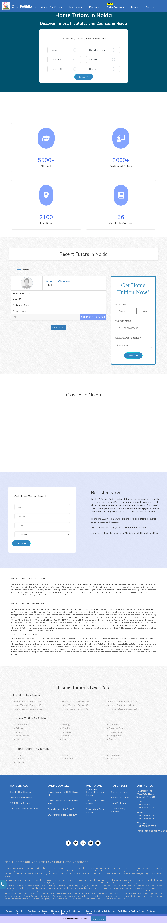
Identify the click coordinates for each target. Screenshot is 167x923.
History (19, 739)
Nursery (54, 50)
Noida (65, 755)
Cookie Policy (44, 912)
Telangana (114, 755)
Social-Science (23, 735)
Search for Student (120, 797)
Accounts (67, 735)
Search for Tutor (119, 792)
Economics (114, 724)
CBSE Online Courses (20, 803)
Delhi (18, 755)
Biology (66, 724)
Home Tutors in (27, 701)
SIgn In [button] (150, 7)
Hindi (65, 739)
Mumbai (20, 758)
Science (20, 728)
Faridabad (21, 762)
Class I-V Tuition (97, 50)
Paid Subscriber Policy (34, 912)
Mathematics (22, 724)
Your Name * (122, 304)
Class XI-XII (56, 69)
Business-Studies (117, 728)
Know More (98, 918)
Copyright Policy (66, 912)
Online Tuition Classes (21, 797)
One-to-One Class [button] (51, 7)
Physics (66, 728)
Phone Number (123, 321)
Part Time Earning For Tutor (24, 808)
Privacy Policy (9, 912)
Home (18, 269)
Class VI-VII (56, 59)
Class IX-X (94, 59)
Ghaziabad (114, 758)
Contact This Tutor (93, 317)
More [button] (135, 7)
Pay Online (94, 7)
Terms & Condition (19, 912)
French (112, 739)
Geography (115, 735)
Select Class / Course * (128, 338)
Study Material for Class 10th (62, 814)
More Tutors (58, 327)
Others (92, 69)
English (19, 731)
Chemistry (67, 731)
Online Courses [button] (116, 6)
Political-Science (117, 731)
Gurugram (67, 758)
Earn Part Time (119, 803)
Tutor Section (75, 7)
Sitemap (76, 911)
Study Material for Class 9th (62, 809)
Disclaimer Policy (55, 912)
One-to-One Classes (20, 792)
